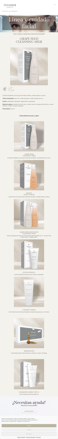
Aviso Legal (38, 437)
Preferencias (29, 434)
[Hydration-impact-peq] (29, 359)
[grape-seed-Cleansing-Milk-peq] (29, 121)
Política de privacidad (30, 437)
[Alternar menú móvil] (55, 4)
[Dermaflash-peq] (29, 318)
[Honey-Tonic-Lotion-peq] (29, 160)
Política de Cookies (21, 437)
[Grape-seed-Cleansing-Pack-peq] (29, 199)
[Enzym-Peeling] (29, 240)
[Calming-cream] (29, 277)
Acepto (29, 425)
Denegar (29, 429)
